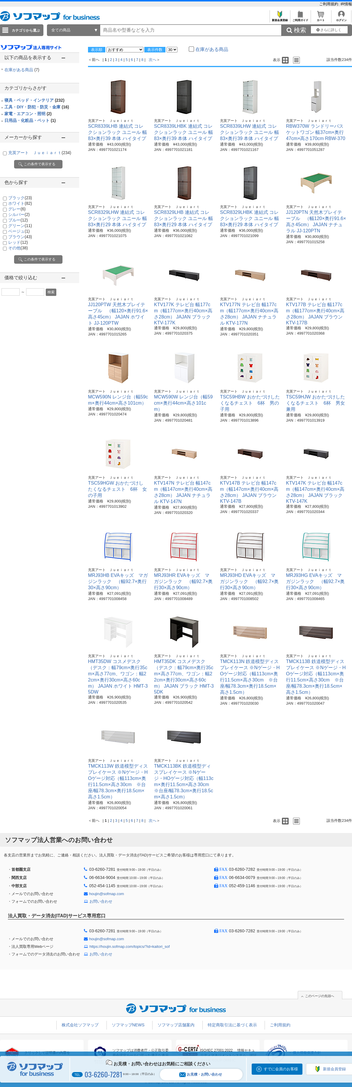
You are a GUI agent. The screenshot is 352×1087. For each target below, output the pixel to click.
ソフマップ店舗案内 (176, 1025)
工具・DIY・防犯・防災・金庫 (36, 107)
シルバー (19, 214)
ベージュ (19, 231)
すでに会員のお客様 (281, 1069)
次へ (152, 59)
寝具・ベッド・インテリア (34, 100)
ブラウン (20, 236)
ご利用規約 (329, 4)
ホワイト (20, 203)
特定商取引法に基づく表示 (232, 1025)
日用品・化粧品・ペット (30, 120)
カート (320, 19)
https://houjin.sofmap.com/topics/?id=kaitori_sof (129, 946)
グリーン (20, 225)
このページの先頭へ (319, 996)
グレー (17, 209)
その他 (18, 248)
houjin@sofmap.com (106, 894)
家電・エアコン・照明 (28, 113)
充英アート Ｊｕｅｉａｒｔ (39, 152)
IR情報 (346, 4)
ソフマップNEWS (128, 1025)
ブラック (20, 197)
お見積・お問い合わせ (200, 1074)
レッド (18, 242)
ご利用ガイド (300, 19)
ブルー (18, 220)
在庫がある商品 (21, 69)
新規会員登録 (279, 19)
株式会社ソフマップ (80, 1025)
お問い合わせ (100, 901)
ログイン (341, 19)
